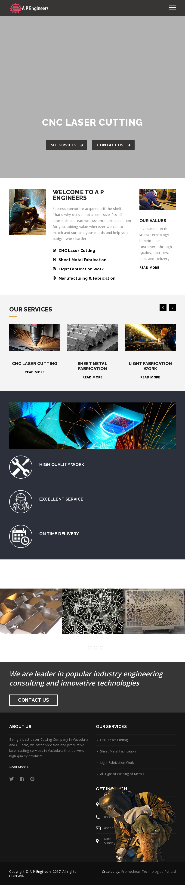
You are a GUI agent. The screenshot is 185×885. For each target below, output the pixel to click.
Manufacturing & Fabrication (87, 278)
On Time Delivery (59, 533)
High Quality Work (61, 464)
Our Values (152, 220)
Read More (19, 767)
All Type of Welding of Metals (122, 774)
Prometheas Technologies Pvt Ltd (148, 871)
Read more (149, 268)
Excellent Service (61, 499)
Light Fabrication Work (81, 269)
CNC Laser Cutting (77, 250)
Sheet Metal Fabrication (83, 260)
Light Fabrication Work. (117, 763)
